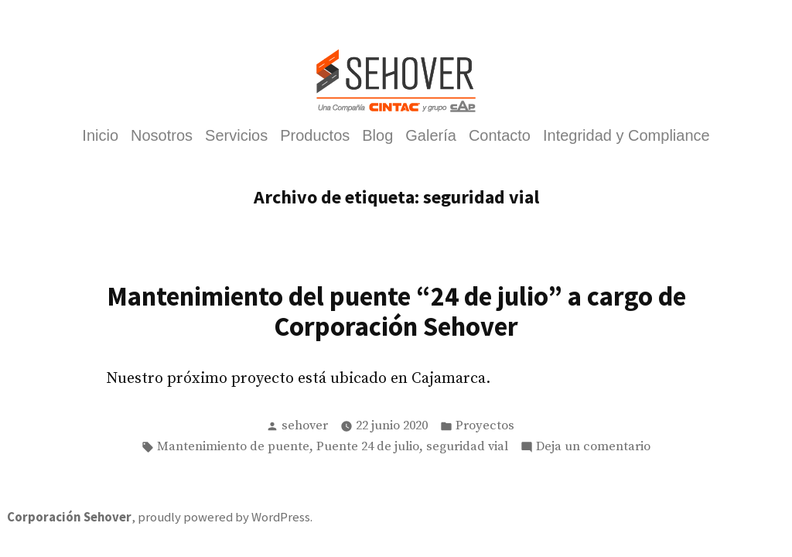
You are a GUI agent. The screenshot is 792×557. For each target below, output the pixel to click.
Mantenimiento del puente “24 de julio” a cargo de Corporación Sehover (396, 311)
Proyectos (485, 426)
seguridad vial (467, 447)
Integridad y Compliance (626, 136)
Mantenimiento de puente (233, 447)
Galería (430, 136)
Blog (377, 136)
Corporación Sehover (69, 517)
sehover (305, 426)
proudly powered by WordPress (224, 517)
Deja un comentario (593, 447)
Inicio (100, 136)
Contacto (500, 136)
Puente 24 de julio (367, 447)
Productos (315, 136)
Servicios (236, 136)
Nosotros (162, 136)
